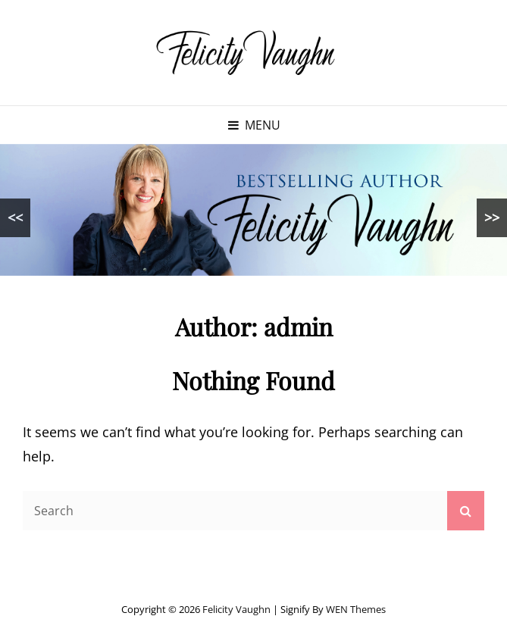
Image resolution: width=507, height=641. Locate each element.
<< (15, 217)
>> (491, 217)
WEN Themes (356, 609)
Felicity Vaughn (236, 609)
